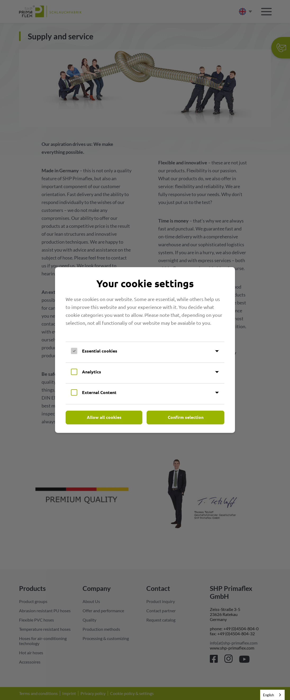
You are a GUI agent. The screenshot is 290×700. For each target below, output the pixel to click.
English (268, 695)
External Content (99, 392)
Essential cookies (99, 351)
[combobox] (272, 695)
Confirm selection (185, 417)
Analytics (91, 371)
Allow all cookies (104, 417)
